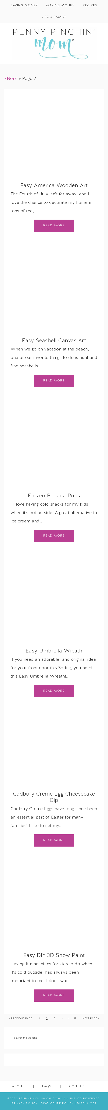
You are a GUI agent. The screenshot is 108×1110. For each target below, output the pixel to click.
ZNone (11, 79)
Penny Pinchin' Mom (53, 43)
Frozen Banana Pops (54, 496)
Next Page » (91, 1018)
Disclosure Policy (57, 1103)
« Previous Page (20, 1018)
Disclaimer (87, 1103)
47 (75, 1018)
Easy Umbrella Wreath (54, 651)
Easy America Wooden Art (54, 186)
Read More (54, 225)
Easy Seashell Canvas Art (54, 341)
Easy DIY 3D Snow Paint (54, 956)
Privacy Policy (24, 1103)
